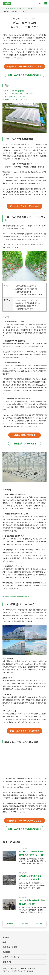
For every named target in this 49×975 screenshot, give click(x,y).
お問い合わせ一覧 (19, 971)
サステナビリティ (9, 957)
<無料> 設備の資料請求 (25, 435)
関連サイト (7, 962)
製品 (4, 942)
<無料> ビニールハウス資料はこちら (24, 66)
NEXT (39, 923)
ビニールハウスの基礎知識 (14, 91)
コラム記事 (28, 8)
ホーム (5, 8)
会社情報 (6, 952)
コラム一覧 (24, 923)
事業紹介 (6, 937)
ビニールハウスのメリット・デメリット (19, 93)
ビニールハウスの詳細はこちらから (24, 74)
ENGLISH (30, 971)
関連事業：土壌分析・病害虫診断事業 (15, 596)
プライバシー (6, 971)
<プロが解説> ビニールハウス (15, 96)
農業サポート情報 (15, 8)
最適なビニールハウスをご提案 (16, 99)
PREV (10, 923)
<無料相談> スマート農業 (25, 443)
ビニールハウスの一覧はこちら (24, 206)
